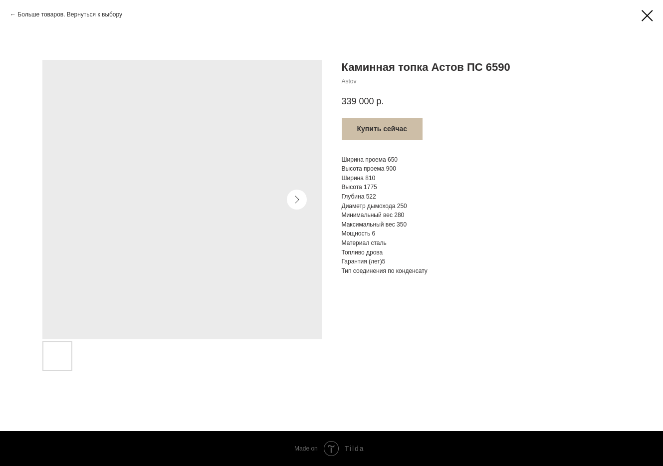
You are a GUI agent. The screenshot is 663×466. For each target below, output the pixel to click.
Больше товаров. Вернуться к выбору (69, 14)
